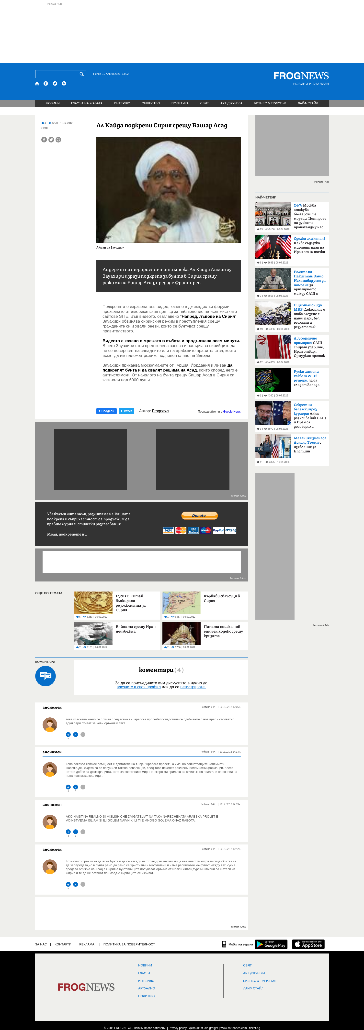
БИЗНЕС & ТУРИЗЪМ (270, 103)
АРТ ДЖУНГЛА (231, 103)
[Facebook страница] (46, 83)
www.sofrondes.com (234, 1028)
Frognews (160, 411)
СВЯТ (204, 103)
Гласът (144, 973)
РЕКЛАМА (86, 944)
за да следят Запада (306, 378)
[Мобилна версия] (237, 944)
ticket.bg (254, 1028)
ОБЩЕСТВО (151, 103)
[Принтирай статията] (58, 139)
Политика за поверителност (129, 944)
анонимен (52, 707)
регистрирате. (193, 687)
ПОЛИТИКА (180, 103)
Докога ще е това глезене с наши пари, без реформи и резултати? (309, 316)
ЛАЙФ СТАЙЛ (308, 103)
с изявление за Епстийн (310, 445)
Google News (232, 411)
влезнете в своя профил (139, 687)
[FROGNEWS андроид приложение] (271, 944)
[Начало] (37, 83)
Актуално (146, 988)
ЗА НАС (41, 944)
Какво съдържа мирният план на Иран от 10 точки (309, 245)
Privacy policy (178, 1028)
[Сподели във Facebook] (44, 139)
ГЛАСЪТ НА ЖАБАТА (86, 103)
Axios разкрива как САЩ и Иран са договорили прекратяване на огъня (310, 417)
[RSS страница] (64, 83)
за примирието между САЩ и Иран (310, 284)
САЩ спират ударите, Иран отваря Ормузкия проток (309, 347)
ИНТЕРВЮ (122, 103)
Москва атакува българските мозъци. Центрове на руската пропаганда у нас (310, 216)
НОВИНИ (53, 103)
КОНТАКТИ (63, 944)
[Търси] (83, 74)
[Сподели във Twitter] (51, 139)
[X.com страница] (55, 83)
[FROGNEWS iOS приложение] (308, 944)
